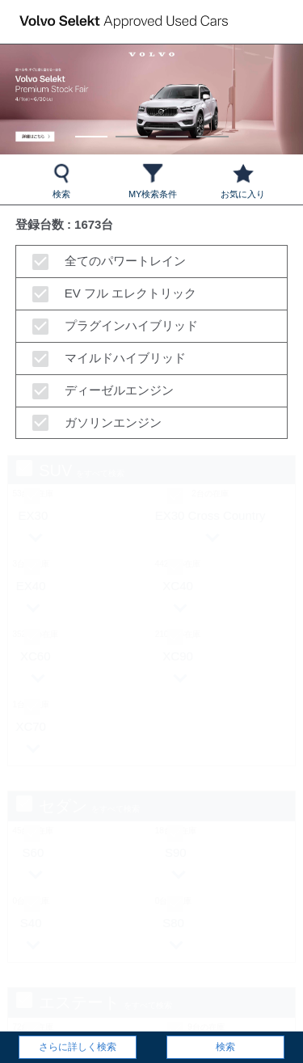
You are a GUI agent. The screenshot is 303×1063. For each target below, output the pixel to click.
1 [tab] (91, 129)
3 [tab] (172, 129)
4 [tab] (212, 129)
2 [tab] (131, 129)
